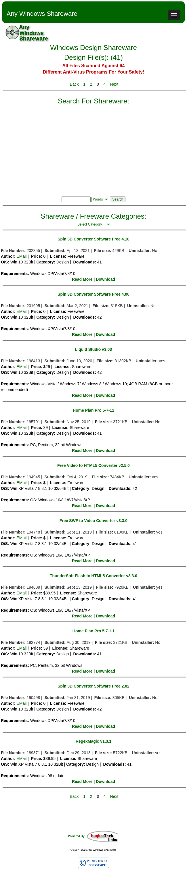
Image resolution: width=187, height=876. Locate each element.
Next (114, 84)
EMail (21, 256)
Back (74, 84)
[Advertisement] (93, 149)
